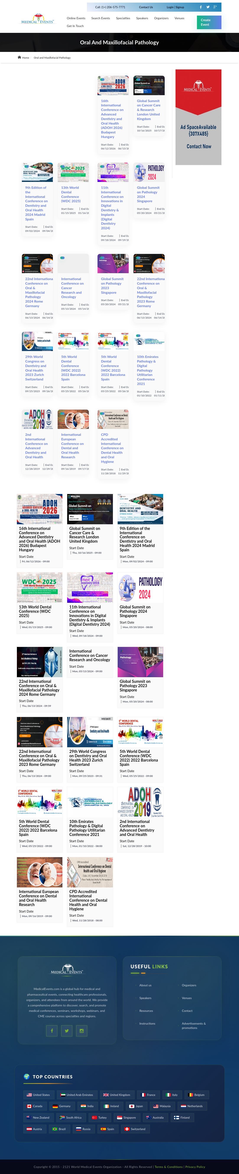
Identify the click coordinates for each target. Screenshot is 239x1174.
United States (41, 1095)
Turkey (102, 1117)
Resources (144, 1011)
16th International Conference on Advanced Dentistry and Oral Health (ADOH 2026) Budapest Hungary (112, 119)
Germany (64, 1106)
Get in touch (75, 26)
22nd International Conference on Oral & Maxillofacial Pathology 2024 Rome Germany (39, 292)
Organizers (161, 18)
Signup (179, 7)
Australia (158, 1117)
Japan (139, 1106)
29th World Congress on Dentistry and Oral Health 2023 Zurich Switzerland (35, 367)
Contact (185, 1011)
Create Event (205, 22)
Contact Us (146, 7)
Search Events (100, 18)
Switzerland (138, 1129)
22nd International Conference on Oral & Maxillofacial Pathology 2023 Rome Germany (151, 292)
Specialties (123, 18)
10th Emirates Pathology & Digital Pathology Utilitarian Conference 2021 (147, 370)
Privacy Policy (195, 1167)
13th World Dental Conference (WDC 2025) (70, 194)
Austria (37, 1129)
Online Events (76, 18)
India (90, 1106)
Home (23, 57)
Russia (86, 1129)
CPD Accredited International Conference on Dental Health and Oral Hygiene (112, 448)
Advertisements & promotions (191, 1026)
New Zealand (41, 1117)
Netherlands (195, 1106)
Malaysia (165, 1106)
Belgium (199, 1095)
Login (170, 7)
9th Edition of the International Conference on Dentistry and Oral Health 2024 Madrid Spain (36, 203)
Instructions (145, 1024)
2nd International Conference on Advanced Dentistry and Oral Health (36, 445)
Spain (110, 1129)
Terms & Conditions (169, 1167)
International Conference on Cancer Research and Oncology (89, 655)
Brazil (62, 1129)
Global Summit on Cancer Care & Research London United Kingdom (148, 110)
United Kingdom (120, 1095)
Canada (37, 1106)
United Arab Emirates (80, 1095)
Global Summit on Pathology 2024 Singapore (135, 611)
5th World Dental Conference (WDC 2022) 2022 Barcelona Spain (73, 367)
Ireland (114, 1106)
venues (179, 18)
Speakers (142, 18)
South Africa (73, 1117)
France (151, 1095)
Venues (184, 998)
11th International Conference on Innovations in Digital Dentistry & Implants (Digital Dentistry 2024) (112, 207)
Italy (175, 1095)
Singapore (130, 1117)
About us (143, 986)
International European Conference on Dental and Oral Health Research (72, 445)
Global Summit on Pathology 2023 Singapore (135, 685)
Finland (185, 1117)
